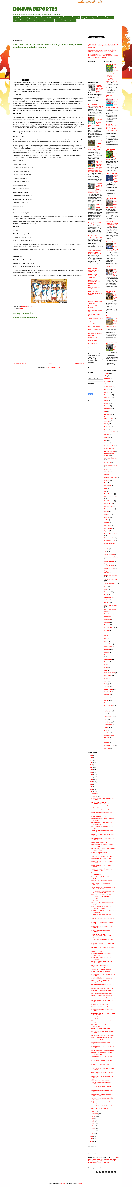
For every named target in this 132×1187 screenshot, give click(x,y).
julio (93, 1118)
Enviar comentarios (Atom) (53, 367)
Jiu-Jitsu (106, 548)
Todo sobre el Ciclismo (110, 316)
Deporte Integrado (109, 448)
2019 (91, 772)
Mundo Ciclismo (92, 324)
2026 (91, 755)
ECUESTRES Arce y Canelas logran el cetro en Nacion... (102, 1094)
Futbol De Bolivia (111, 64)
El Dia (107, 1162)
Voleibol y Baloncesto (49, 18)
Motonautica (107, 619)
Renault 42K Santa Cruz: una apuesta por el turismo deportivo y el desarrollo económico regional (102, 50)
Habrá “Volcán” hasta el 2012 (99, 842)
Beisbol (77, 18)
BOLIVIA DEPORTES (35, 9)
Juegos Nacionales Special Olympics (109, 564)
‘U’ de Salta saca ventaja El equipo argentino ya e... (101, 1025)
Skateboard (107, 692)
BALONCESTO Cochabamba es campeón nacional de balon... (103, 849)
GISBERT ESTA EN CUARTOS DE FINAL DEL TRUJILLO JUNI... (103, 887)
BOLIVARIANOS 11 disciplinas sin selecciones (95, 105)
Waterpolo (107, 748)
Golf (65, 21)
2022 (91, 765)
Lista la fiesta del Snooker (98, 816)
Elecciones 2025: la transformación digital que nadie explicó (111, 130)
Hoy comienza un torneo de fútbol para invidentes (95, 223)
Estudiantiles (107, 485)
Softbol (106, 697)
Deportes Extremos (109, 451)
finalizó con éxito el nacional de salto (101, 1037)
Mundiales (107, 622)
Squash (106, 700)
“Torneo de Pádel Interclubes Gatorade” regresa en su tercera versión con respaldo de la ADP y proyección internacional (103, 46)
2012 (91, 789)
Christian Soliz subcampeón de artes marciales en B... (101, 1053)
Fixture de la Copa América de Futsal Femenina (115, 178)
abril (93, 1126)
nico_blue (63, 1183)
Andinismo (107, 381)
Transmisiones (108, 724)
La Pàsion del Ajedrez (94, 326)
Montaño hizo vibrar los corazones (100, 971)
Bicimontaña (107, 408)
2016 (91, 779)
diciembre (94, 793)
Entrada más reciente (20, 363)
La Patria (95, 1159)
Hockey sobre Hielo (109, 538)
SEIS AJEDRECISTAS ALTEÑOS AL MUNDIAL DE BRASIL (101, 907)
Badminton (107, 389)
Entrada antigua (79, 363)
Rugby (93, 18)
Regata (106, 678)
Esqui (105, 483)
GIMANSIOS (107, 514)
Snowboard (107, 694)
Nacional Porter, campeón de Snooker (101, 880)
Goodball (106, 522)
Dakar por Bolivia (111, 198)
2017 (91, 777)
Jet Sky (106, 546)
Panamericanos (108, 644)
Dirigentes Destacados (110, 465)
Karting (106, 589)
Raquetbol (85, 18)
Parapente (107, 649)
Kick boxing (107, 592)
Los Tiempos (95, 1161)
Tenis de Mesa (108, 716)
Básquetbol (107, 397)
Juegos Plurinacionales (110, 575)
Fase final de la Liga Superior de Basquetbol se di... (100, 981)
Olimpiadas (37, 21)
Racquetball (107, 675)
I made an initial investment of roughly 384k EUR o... (94, 270)
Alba (105, 376)
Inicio (50, 363)
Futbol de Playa (108, 506)
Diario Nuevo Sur (100, 1162)
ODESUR (107, 633)
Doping (106, 469)
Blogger (80, 1183)
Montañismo (107, 614)
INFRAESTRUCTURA (110, 543)
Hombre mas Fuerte (109, 540)
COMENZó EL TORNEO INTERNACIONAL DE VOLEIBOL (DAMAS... (101, 935)
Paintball (106, 641)
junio (93, 1121)
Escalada (106, 474)
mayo (93, 1123)
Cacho (106, 429)
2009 (91, 1138)
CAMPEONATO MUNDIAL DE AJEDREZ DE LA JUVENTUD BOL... (102, 891)
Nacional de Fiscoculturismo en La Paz (102, 988)
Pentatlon (107, 662)
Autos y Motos (26, 21)
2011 (91, 791)
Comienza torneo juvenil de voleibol (101, 858)
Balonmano (107, 395)
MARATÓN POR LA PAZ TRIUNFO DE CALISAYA (95, 236)
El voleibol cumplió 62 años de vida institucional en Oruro (99, 88)
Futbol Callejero (108, 503)
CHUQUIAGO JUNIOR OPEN (99, 1108)
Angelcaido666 (92, 343)
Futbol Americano (109, 501)
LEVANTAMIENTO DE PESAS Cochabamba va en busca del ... (101, 802)
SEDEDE (106, 686)
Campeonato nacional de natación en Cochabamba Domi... (101, 869)
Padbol (106, 635)
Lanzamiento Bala (109, 597)
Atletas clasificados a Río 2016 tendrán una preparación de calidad (95, 252)
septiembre (95, 1113)
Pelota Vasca (108, 659)
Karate (106, 586)
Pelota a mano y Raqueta (111, 655)
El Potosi (102, 1161)
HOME (17, 18)
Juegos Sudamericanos (110, 579)
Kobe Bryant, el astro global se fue (115, 272)
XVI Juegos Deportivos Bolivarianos (94, 315)
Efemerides (107, 472)
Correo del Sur (110, 1161)
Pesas (106, 664)
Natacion (109, 18)
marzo (94, 1128)
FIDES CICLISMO (93, 338)
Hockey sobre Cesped (110, 533)
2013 (91, 786)
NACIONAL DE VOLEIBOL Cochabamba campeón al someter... (102, 948)
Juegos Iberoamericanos (111, 557)
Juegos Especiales (109, 554)
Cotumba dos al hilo (96, 951)
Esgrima (106, 480)
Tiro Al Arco (107, 722)
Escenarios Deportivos (110, 477)
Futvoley (106, 511)
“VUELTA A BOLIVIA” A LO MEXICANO (102, 995)
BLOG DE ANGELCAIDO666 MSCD (111, 126)
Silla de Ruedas (108, 689)
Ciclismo (72, 21)
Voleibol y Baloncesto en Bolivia (110, 97)
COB (105, 440)
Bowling (106, 421)
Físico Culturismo (109, 494)
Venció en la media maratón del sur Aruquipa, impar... (101, 873)
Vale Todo (107, 733)
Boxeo (58, 21)
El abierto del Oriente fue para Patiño (101, 978)
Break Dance (108, 426)
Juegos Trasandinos (109, 583)
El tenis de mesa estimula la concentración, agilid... (99, 853)
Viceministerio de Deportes (109, 736)
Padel (106, 638)
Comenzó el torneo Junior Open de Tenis (102, 1106)
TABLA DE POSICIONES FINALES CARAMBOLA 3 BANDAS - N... (101, 895)
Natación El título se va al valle (99, 1007)
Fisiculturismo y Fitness (110, 496)
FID (105, 491)
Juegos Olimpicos (27, 18)
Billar (105, 411)
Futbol (16, 21)
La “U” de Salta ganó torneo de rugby (101, 993)
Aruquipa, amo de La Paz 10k (99, 1004)
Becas (106, 400)
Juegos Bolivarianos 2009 (95, 318)
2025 (91, 757)
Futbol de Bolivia (93, 340)
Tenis (60, 18)
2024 (91, 760)
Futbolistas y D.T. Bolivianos (111, 149)
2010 (91, 1136)
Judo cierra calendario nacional (100, 810)
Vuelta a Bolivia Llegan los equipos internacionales (101, 1087)
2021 (91, 767)
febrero (94, 1131)
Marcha (106, 602)
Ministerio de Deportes (110, 605)
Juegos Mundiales (109, 561)
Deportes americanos (109, 267)
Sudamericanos (108, 705)
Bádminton (107, 392)
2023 (91, 762)
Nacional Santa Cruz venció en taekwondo (103, 998)
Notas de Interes (108, 627)
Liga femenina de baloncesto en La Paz (102, 990)
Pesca (106, 667)
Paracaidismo (108, 646)
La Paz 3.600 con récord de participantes (102, 1050)
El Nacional (91, 1162)
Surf (105, 708)
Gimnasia (107, 517)
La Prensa (114, 1157)
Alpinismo (107, 378)
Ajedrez (101, 18)
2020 (91, 769)
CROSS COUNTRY (109, 445)
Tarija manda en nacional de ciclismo (101, 856)
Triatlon (106, 727)
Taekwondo (107, 711)
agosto (94, 1116)
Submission (107, 703)
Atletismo (68, 18)
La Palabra (101, 1159)
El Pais (107, 1159)
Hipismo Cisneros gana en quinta (100, 1080)
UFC (105, 730)
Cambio (116, 1161)
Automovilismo (108, 386)
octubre (94, 1111)
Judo (105, 551)
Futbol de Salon (48, 21)
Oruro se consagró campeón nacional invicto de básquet (101, 962)
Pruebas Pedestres (109, 672)
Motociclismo (108, 616)
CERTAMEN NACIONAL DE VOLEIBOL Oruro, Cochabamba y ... (102, 966)
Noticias (106, 630)
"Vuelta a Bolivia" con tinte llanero (100, 1028)
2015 (91, 782)
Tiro (105, 719)
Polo (105, 670)
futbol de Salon (108, 509)
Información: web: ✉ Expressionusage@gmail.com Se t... (95, 287)
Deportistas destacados (110, 458)
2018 (91, 774)
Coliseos (106, 443)
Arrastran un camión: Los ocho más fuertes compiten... (101, 915)
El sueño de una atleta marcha (99, 206)
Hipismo (106, 531)
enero (93, 1133)
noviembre (95, 796)
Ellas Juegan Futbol (112, 173)
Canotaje (106, 434)
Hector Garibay (108, 528)
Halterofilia (107, 525)
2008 (91, 1141)
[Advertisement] (66, 29)
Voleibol (21, 308)
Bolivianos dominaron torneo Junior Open (102, 1035)
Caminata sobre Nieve (110, 432)
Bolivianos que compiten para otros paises (111, 417)
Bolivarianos (107, 414)
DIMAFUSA (107, 462)
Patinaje (106, 652)
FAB (105, 488)
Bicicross (106, 406)
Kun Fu (106, 594)
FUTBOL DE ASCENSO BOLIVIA (112, 222)
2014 (91, 784)
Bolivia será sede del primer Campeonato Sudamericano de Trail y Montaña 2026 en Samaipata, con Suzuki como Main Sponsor (103, 56)
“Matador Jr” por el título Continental (101, 969)
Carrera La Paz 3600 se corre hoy (100, 1040)
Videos (106, 740)
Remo (106, 681)
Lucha (106, 600)
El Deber (111, 1159)
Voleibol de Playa (109, 745)
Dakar (37, 18)
